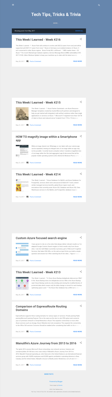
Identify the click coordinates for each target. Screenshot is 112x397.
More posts (48, 374)
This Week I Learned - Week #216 (38, 39)
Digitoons (52, 23)
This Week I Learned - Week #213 (38, 272)
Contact (78, 23)
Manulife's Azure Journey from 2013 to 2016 (46, 343)
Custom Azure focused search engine (41, 238)
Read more (77, 61)
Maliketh (60, 385)
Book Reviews (65, 23)
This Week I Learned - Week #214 (38, 174)
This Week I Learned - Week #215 (38, 102)
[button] (81, 39)
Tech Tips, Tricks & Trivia (56, 14)
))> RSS (32, 23)
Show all (79, 31)
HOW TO (42, 23)
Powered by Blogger (56, 381)
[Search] (99, 5)
